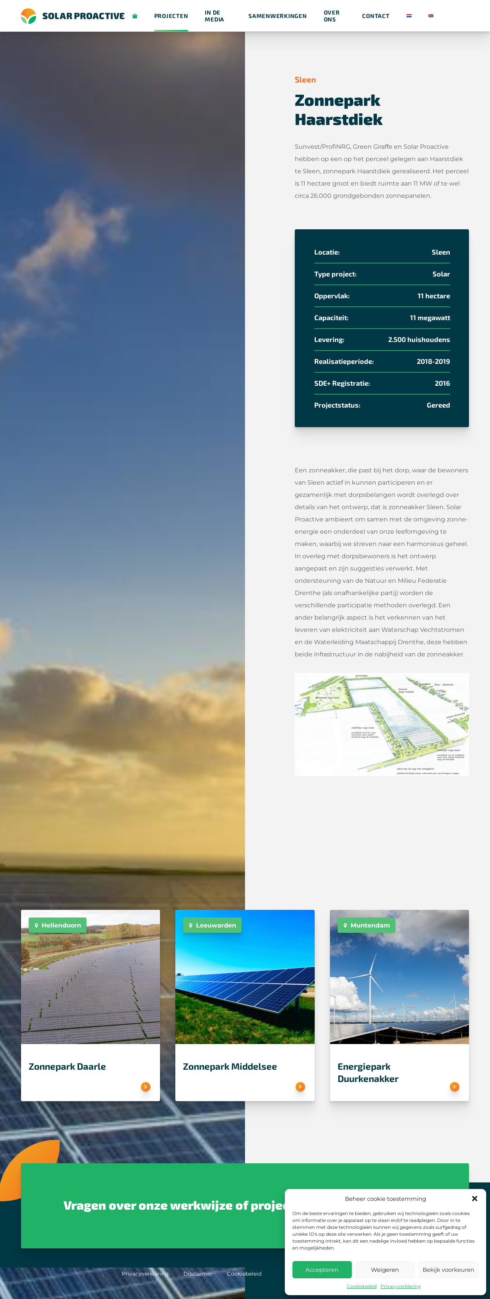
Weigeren (385, 1269)
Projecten (171, 15)
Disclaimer (197, 1273)
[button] (475, 1198)
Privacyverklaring (401, 1286)
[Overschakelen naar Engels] (430, 16)
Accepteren (321, 1269)
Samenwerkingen (277, 15)
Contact (375, 15)
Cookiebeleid (362, 1286)
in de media (214, 16)
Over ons (332, 16)
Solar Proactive (136, 16)
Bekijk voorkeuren (448, 1269)
